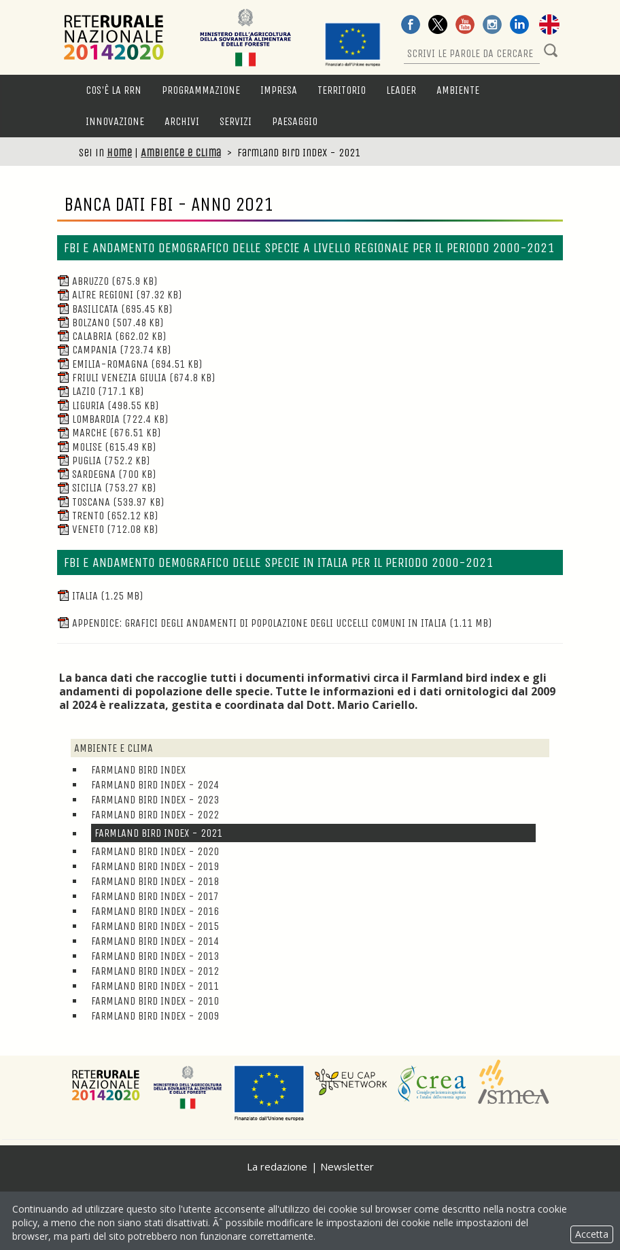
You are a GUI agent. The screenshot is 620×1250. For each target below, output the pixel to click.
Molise (106, 446)
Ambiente (457, 90)
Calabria (111, 336)
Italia (100, 595)
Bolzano (110, 322)
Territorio (341, 90)
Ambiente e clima (181, 152)
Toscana (110, 502)
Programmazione (201, 90)
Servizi (236, 121)
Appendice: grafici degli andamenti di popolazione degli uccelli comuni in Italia (274, 623)
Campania (114, 349)
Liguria (107, 405)
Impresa (278, 90)
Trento (107, 515)
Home (119, 152)
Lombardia (112, 419)
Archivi (182, 121)
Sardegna (106, 474)
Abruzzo (107, 281)
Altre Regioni (119, 294)
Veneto (107, 529)
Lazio (100, 391)
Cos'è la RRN (113, 90)
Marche (108, 432)
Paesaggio (294, 121)
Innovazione (115, 121)
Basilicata (114, 308)
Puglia (103, 460)
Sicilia (106, 487)
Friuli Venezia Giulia (136, 377)
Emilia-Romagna (129, 364)
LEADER (401, 90)
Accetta (591, 1234)
